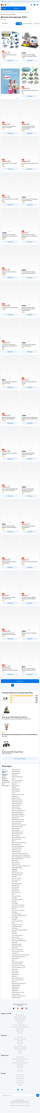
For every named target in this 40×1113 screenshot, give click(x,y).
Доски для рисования (16, 944)
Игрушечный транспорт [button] (5, 775)
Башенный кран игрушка (17, 826)
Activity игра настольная (17, 949)
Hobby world (15, 942)
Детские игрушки (10, 12)
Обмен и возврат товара (20, 1019)
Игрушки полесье (16, 771)
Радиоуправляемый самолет (18, 819)
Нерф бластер (15, 796)
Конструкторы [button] (5, 780)
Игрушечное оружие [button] (5, 772)
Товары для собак (20, 1078)
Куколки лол (14, 969)
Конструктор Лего (16, 880)
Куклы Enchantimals (16, 769)
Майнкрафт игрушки (16, 851)
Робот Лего (14, 908)
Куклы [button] (3, 783)
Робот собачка (15, 860)
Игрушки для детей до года (18, 858)
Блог (20, 1068)
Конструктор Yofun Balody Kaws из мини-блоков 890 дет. (20, 734)
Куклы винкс (14, 981)
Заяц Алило (14, 783)
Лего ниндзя (14, 881)
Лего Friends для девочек (17, 921)
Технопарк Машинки (16, 782)
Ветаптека (20, 1084)
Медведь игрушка (15, 986)
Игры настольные (16, 937)
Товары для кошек (20, 1074)
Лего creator (14, 912)
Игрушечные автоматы (17, 801)
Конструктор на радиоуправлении (19, 930)
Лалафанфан (14, 869)
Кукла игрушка (15, 970)
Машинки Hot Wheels (16, 808)
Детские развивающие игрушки (19, 837)
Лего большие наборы (17, 926)
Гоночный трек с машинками (18, 816)
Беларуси (28, 1105)
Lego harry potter (15, 890)
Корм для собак (20, 1080)
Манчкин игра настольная (17, 938)
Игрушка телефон (16, 862)
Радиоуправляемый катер (17, 833)
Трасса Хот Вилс (15, 817)
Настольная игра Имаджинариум (19, 940)
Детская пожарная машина (17, 832)
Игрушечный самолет (16, 823)
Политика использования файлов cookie (20, 1027)
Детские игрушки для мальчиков (19, 842)
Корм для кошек (20, 1076)
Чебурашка (14, 876)
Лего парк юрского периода (18, 905)
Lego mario (14, 901)
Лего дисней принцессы (17, 935)
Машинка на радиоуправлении (18, 810)
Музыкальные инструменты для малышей (21, 855)
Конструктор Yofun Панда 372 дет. (12, 752)
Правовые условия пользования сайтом (20, 1101)
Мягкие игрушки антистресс (18, 992)
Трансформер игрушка (17, 874)
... (25, 685)
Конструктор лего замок (17, 924)
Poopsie (13, 792)
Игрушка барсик (15, 988)
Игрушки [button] (4, 777)
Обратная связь (20, 1031)
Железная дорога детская (17, 812)
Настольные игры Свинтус (17, 962)
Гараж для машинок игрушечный (19, 824)
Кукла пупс (14, 976)
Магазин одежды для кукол (17, 978)
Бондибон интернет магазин (18, 794)
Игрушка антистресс (16, 844)
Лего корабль (15, 917)
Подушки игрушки (16, 994)
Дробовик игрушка (16, 798)
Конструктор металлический (18, 910)
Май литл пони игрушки (17, 780)
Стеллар (13, 778)
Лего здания (14, 919)
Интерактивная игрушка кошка (18, 995)
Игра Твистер (15, 947)
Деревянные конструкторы (18, 906)
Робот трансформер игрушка (18, 846)
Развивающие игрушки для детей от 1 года (21, 865)
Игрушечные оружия (16, 805)
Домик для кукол (15, 974)
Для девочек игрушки (16, 839)
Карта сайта (20, 1033)
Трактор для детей (16, 828)
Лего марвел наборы (16, 896)
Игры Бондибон (15, 958)
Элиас (13, 960)
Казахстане (22, 1105)
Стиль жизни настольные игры (18, 956)
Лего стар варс (15, 889)
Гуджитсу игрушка (16, 785)
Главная (3, 12)
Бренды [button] (3, 769)
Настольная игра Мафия (17, 963)
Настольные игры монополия (18, 965)
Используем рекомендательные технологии (20, 1102)
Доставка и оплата (20, 1015)
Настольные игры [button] (6, 782)
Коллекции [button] (4, 778)
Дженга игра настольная (17, 946)
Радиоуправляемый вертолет (18, 814)
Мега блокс (14, 931)
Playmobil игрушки (16, 789)
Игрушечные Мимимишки (17, 873)
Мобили (13, 840)
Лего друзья (14, 897)
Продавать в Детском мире (20, 1017)
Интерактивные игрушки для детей (19, 853)
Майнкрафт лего (15, 885)
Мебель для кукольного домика (19, 983)
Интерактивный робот (17, 848)
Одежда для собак (20, 1082)
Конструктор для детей (17, 883)
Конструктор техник (16, 892)
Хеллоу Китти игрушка (17, 878)
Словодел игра (15, 953)
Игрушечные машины (16, 849)
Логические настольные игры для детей (20, 954)
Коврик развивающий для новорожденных (21, 856)
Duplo (13, 894)
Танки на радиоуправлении (18, 821)
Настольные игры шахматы (18, 951)
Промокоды (20, 1023)
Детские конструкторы (23, 12)
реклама (17, 97)
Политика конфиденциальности (20, 1025)
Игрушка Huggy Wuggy (17, 867)
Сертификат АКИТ (20, 1029)
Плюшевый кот (15, 990)
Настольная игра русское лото (18, 967)
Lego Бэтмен (14, 871)
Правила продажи (20, 1021)
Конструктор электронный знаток (19, 915)
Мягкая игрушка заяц (16, 997)
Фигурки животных (16, 864)
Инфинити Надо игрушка (17, 776)
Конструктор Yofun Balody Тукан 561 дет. (14, 717)
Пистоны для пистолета (17, 803)
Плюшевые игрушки (16, 985)
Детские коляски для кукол (18, 979)
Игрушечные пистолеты (17, 800)
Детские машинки (16, 807)
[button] (16, 8)
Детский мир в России (15, 1105)
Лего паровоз (15, 903)
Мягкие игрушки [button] (5, 785)
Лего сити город (15, 887)
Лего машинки (15, 928)
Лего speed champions (17, 913)
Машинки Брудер (16, 791)
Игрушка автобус (15, 830)
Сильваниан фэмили (16, 773)
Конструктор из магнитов (17, 899)
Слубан (13, 922)
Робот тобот (14, 775)
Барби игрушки (15, 972)
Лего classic (14, 933)
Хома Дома (14, 787)
